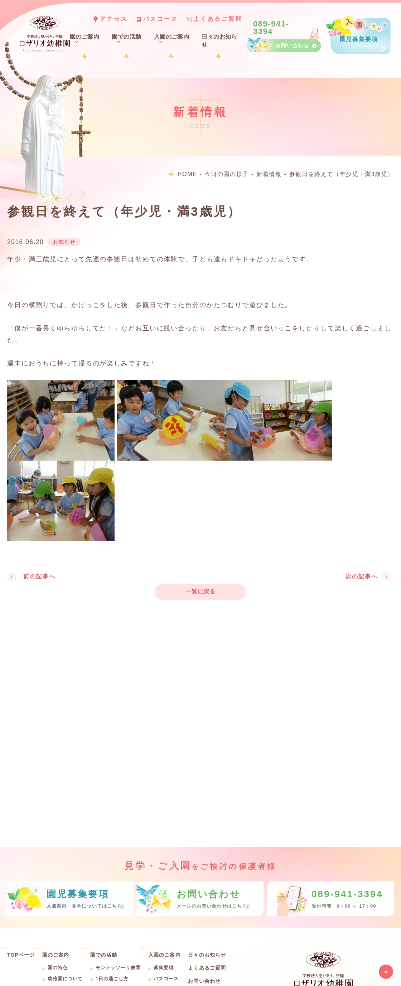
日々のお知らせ (207, 955)
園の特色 (58, 967)
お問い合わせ (204, 981)
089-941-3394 (271, 28)
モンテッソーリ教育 (118, 967)
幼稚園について (65, 978)
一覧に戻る (200, 591)
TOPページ (21, 955)
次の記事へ (362, 576)
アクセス (114, 19)
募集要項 (164, 967)
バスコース (160, 19)
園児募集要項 (358, 39)
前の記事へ (39, 576)
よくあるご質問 (218, 19)
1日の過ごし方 (112, 978)
